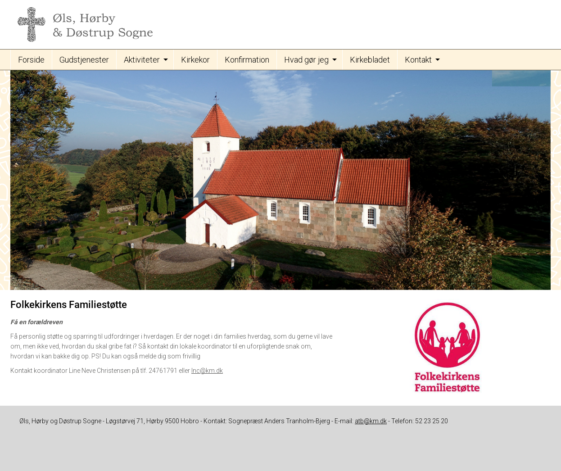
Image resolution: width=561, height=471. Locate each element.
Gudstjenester (84, 59)
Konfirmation (247, 59)
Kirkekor (195, 59)
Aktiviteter (142, 59)
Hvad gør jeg (306, 59)
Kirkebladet (370, 59)
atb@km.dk (371, 421)
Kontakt (418, 59)
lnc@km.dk (207, 370)
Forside (31, 59)
